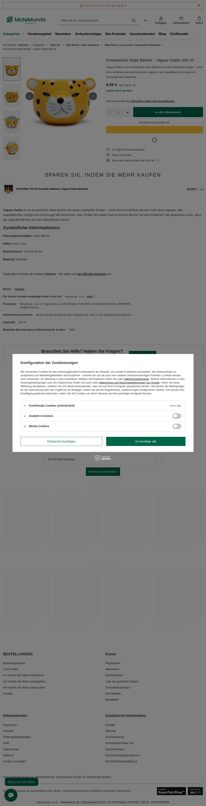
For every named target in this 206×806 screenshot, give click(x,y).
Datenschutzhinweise (136, 378)
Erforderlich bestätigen (61, 441)
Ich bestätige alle (145, 441)
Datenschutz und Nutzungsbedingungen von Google (129, 382)
